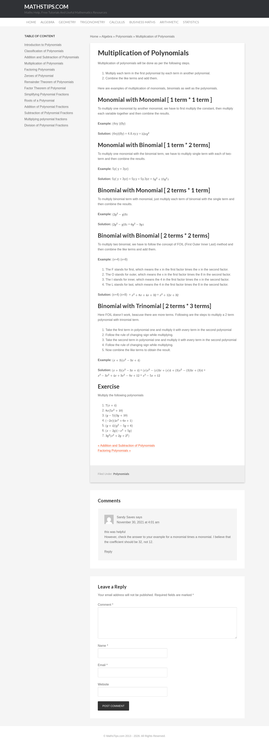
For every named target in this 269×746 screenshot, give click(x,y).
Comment (105, 604)
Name (103, 645)
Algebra (107, 36)
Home (94, 36)
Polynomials (124, 36)
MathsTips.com (46, 6)
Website (103, 684)
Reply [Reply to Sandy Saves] (108, 551)
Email (103, 665)
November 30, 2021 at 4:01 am (138, 522)
